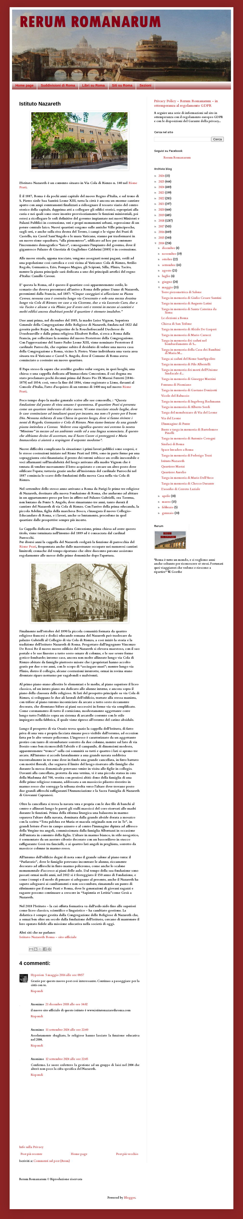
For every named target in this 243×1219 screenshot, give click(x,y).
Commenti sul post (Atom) (51, 1161)
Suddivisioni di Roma (58, 85)
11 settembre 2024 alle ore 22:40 (66, 1030)
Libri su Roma (93, 85)
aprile (166, 496)
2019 (162, 215)
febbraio (168, 507)
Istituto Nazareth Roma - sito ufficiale (48, 937)
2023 (162, 193)
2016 (162, 232)
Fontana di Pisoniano (176, 385)
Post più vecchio (127, 1154)
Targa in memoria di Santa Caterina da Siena (189, 310)
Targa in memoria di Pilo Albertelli (186, 364)
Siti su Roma (122, 85)
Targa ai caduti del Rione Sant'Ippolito (188, 359)
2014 (162, 243)
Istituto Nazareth (173, 461)
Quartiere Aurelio (173, 472)
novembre (169, 254)
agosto (167, 270)
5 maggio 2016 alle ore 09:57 (64, 975)
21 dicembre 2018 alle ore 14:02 (66, 1004)
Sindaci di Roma (172, 444)
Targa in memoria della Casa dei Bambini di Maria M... (190, 351)
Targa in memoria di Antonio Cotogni (188, 438)
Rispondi (37, 991)
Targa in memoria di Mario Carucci (186, 335)
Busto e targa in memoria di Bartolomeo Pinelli (189, 431)
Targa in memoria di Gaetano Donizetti (189, 390)
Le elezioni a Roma (174, 318)
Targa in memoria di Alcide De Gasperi (189, 329)
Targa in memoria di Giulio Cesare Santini (191, 298)
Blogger (129, 1198)
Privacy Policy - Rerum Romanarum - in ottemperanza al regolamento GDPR (186, 103)
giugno (167, 282)
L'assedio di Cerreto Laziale (180, 489)
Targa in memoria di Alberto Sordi (185, 407)
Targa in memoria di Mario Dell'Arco (187, 478)
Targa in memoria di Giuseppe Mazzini (188, 379)
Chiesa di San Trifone (176, 324)
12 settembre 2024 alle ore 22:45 (66, 1059)
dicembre (169, 248)
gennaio (168, 513)
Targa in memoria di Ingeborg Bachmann (190, 401)
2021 (162, 204)
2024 (162, 187)
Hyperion (37, 975)
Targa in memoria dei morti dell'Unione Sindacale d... (189, 371)
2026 (162, 176)
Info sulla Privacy (31, 1147)
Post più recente (31, 1154)
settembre (169, 265)
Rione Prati (27, 546)
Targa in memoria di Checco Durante (187, 483)
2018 (162, 221)
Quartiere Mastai (173, 466)
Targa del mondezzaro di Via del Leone (189, 412)
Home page (24, 85)
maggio (168, 287)
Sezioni (145, 85)
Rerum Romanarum (177, 158)
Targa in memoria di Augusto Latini (186, 303)
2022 (162, 198)
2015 (162, 238)
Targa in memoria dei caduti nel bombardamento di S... (184, 342)
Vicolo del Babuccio (175, 396)
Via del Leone (171, 418)
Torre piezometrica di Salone (181, 292)
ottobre (167, 259)
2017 (162, 226)
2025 (162, 181)
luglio (166, 276)
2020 (162, 210)
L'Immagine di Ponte (175, 424)
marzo (167, 502)
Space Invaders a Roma (177, 450)
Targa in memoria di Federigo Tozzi (186, 455)
